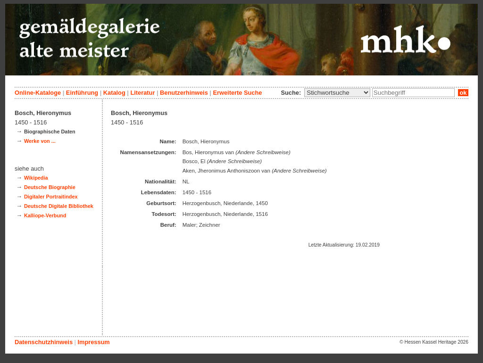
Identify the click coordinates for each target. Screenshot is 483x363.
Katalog (114, 92)
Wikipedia (36, 178)
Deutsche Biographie (49, 187)
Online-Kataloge (38, 92)
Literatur (142, 92)
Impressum (93, 342)
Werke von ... (40, 141)
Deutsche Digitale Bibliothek (58, 206)
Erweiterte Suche (237, 92)
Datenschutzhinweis (44, 342)
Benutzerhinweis (184, 92)
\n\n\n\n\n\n (337, 92)
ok (463, 92)
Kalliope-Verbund (45, 215)
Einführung (82, 92)
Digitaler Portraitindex (51, 196)
